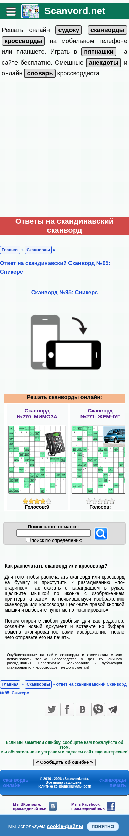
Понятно (103, 826)
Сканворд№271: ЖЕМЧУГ (100, 413)
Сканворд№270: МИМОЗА (37, 413)
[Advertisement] (64, 149)
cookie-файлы (65, 826)
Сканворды (38, 250)
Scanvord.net (74, 11)
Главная (10, 250)
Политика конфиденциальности (64, 786)
